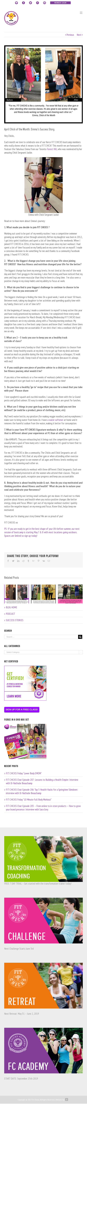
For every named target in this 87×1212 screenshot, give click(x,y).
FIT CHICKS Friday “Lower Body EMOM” (24, 773)
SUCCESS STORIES (14, 620)
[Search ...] (41, 637)
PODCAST (10, 613)
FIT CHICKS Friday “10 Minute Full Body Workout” (29, 799)
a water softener (55, 420)
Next (79, 34)
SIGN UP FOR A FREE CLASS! (22, 709)
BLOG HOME (11, 607)
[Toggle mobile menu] (81, 12)
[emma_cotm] (43, 84)
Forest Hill (52, 149)
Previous (70, 34)
